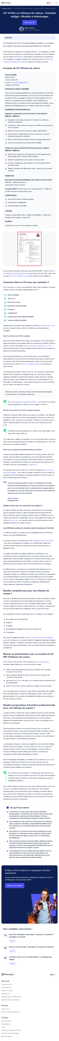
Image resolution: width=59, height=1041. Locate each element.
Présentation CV (6, 987)
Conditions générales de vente (11, 1030)
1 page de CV (33, 464)
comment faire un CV (48, 325)
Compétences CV (6, 984)
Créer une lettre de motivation (10, 1012)
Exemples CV (5, 993)
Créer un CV (5, 1009)
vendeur (49, 759)
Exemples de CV (7, 8)
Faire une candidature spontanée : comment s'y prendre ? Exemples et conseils (31, 935)
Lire (12, 941)
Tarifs (3, 1027)
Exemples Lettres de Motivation (11, 996)
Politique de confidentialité (10, 1033)
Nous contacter (6, 1021)
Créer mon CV (30, 22)
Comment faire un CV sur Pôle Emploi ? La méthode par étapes (30, 958)
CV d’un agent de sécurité (33, 364)
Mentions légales (6, 1036)
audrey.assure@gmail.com (19, 82)
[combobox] (50, 2)
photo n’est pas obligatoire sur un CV (38, 346)
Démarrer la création (14, 886)
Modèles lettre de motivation (10, 1000)
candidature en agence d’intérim (26, 402)
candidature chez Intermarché (42, 540)
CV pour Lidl (13, 520)
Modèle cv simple (7, 990)
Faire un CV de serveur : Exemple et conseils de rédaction (31, 947)
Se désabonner (6, 1024)
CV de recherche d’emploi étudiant (41, 637)
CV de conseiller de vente (20, 276)
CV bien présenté (43, 662)
